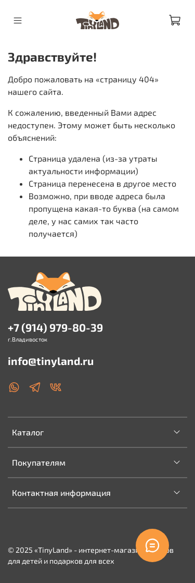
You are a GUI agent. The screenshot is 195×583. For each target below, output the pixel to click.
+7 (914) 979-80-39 (55, 327)
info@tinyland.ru (51, 360)
